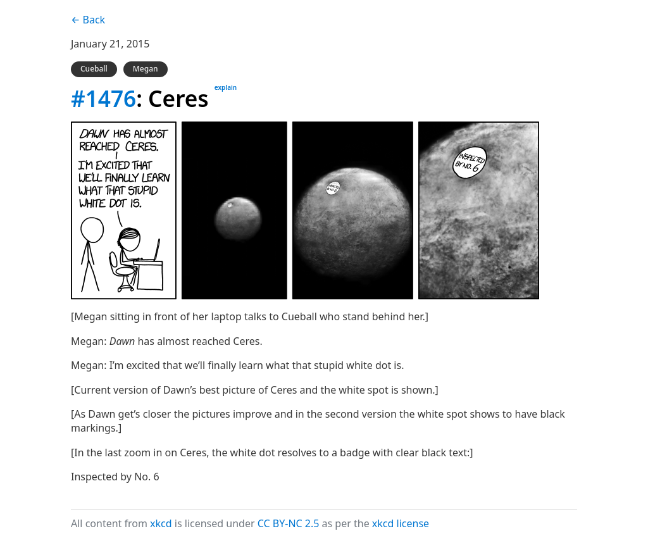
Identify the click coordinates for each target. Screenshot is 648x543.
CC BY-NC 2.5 (289, 523)
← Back (88, 20)
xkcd (161, 523)
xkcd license (400, 523)
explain (226, 87)
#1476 (103, 98)
